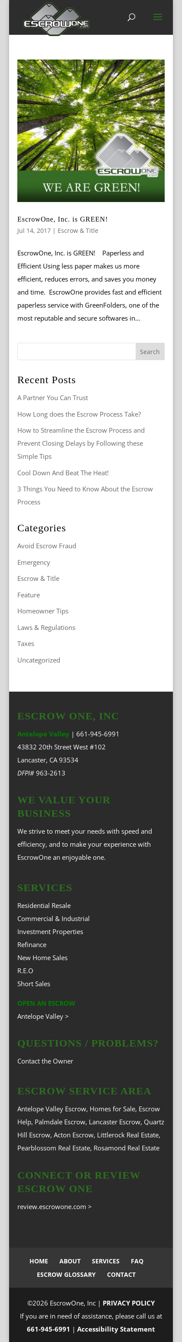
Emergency (33, 562)
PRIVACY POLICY (129, 1303)
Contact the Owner (45, 1061)
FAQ (137, 1261)
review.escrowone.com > (54, 1206)
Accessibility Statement (116, 1329)
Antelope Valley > (43, 1016)
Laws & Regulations (46, 627)
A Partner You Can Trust (52, 397)
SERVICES (106, 1261)
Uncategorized (38, 660)
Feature (28, 594)
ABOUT (70, 1261)
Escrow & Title (78, 230)
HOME (38, 1261)
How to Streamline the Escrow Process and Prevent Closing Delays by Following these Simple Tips (81, 443)
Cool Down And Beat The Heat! (63, 472)
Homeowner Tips (42, 610)
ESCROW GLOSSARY (66, 1274)
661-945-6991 (98, 733)
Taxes (25, 643)
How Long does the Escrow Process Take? (79, 414)
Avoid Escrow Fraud (46, 545)
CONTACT (121, 1274)
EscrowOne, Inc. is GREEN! (62, 219)
